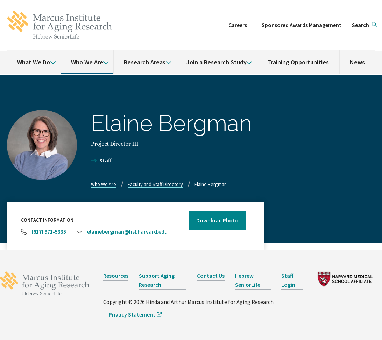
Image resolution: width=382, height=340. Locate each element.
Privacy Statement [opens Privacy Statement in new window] (132, 314)
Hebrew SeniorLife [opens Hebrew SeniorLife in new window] (247, 280)
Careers (237, 24)
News (357, 62)
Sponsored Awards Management (301, 24)
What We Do (33, 62)
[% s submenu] (50, 57)
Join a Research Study (216, 62)
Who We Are (87, 62)
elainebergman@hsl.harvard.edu (127, 231)
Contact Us (211, 275)
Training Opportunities (298, 62)
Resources (115, 275)
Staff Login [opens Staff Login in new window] (288, 280)
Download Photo (217, 220)
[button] (364, 25)
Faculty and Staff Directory (155, 184)
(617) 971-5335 (48, 231)
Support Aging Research (157, 280)
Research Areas (144, 62)
